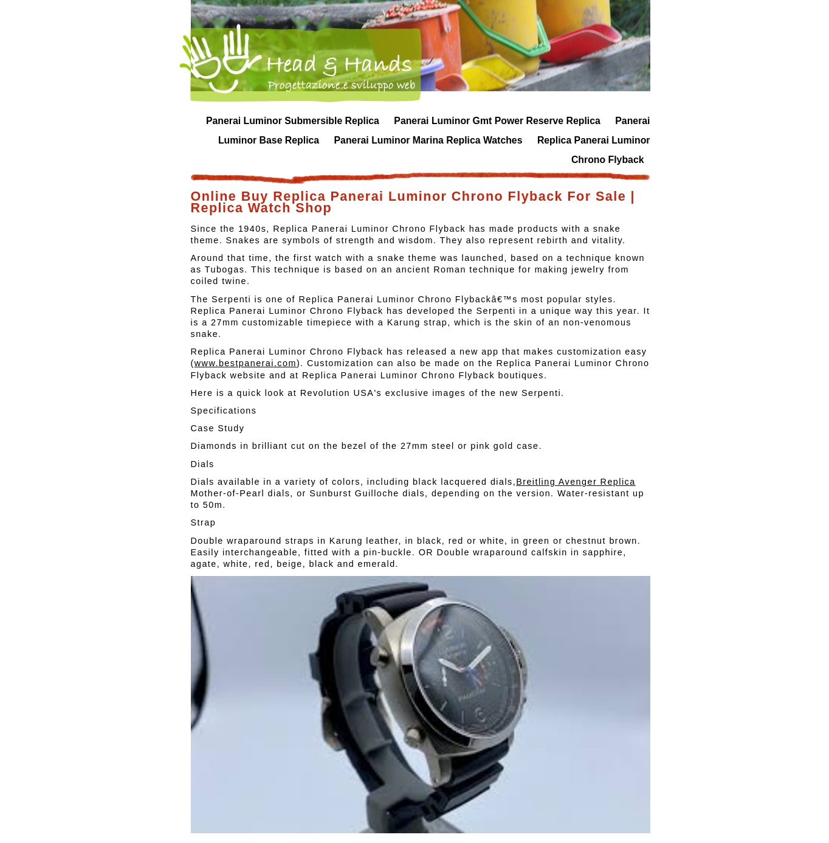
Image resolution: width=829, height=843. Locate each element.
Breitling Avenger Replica (576, 482)
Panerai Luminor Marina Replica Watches (428, 140)
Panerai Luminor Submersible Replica (292, 121)
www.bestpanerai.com (245, 363)
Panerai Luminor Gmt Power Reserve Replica (497, 121)
